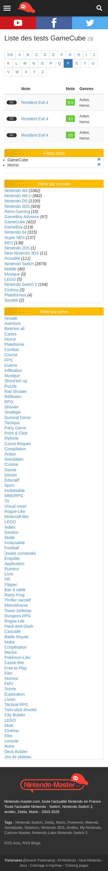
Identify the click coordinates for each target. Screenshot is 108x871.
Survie (10, 688)
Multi (9, 725)
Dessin (11, 475)
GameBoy (13, 227)
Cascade (12, 631)
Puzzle (11, 386)
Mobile (10, 269)
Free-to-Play (16, 668)
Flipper (11, 584)
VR (7, 579)
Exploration (15, 694)
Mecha (11, 652)
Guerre (11, 365)
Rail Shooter (16, 391)
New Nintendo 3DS (22, 253)
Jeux (23, 866)
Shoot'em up (16, 381)
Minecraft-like (17, 516)
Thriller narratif (18, 600)
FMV (9, 683)
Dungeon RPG (18, 616)
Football (12, 548)
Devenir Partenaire (38, 860)
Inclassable (15, 490)
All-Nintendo (66, 860)
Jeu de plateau (18, 756)
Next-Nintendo (90, 860)
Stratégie (13, 412)
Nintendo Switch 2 (21, 284)
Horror (10, 339)
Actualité (12, 258)
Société (11, 300)
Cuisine (11, 464)
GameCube (15, 222)
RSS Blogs (31, 843)
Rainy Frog (14, 595)
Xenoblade (13, 827)
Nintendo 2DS (17, 248)
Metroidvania (16, 605)
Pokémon (75, 822)
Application (14, 563)
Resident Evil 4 (34, 102)
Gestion (11, 532)
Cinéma (11, 290)
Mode (10, 537)
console (11, 741)
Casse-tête (14, 662)
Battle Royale (17, 637)
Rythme (11, 438)
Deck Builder (16, 751)
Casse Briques (18, 443)
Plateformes (15, 295)
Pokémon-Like (18, 657)
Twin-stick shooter (21, 709)
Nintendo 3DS (17, 206)
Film (8, 673)
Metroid (91, 822)
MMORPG (14, 495)
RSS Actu (12, 843)
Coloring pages (76, 866)
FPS (8, 360)
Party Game (15, 428)
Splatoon (31, 827)
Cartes (10, 334)
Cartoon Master (17, 833)
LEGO (10, 279)
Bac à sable (15, 589)
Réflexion (13, 396)
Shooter (12, 407)
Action (10, 454)
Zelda (49, 822)
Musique (12, 274)
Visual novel (15, 506)
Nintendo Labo (44, 833)
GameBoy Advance (22, 216)
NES (9, 242)
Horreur (11, 678)
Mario (60, 822)
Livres (10, 699)
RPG (9, 401)
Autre (9, 746)
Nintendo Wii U (18, 195)
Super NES (15, 237)
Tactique (12, 422)
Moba (10, 642)
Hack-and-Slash (19, 626)
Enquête (12, 558)
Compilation (15, 449)
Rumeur (12, 569)
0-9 (9, 55)
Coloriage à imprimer (46, 866)
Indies (10, 527)
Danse (10, 469)
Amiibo (72, 827)
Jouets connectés (20, 553)
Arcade (11, 318)
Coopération (15, 647)
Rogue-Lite (14, 621)
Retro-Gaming (17, 211)
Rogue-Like (15, 511)
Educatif (12, 480)
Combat (12, 349)
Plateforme (14, 344)
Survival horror (18, 417)
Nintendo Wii (16, 190)
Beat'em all (14, 328)
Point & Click (16, 433)
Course (11, 354)
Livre (9, 574)
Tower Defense (18, 610)
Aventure (13, 323)
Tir (7, 501)
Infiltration (13, 370)
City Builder (15, 715)
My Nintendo (90, 827)
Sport (9, 485)
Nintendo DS (16, 201)
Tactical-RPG (16, 704)
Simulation (14, 459)
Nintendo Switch (19, 263)
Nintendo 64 (15, 232)
